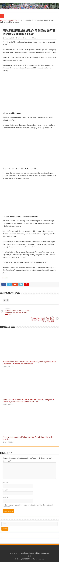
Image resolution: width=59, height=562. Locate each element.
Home (3, 20)
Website (5, 497)
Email (5, 490)
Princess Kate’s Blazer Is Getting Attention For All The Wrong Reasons (17, 311)
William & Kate (13, 20)
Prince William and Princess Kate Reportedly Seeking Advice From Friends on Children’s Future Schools (29, 363)
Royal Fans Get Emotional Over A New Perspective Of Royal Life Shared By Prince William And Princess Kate (28, 400)
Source (5, 278)
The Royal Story (23, 553)
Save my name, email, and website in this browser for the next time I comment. (28, 506)
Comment (7, 461)
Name (5, 482)
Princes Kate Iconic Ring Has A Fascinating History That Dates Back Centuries (41, 319)
